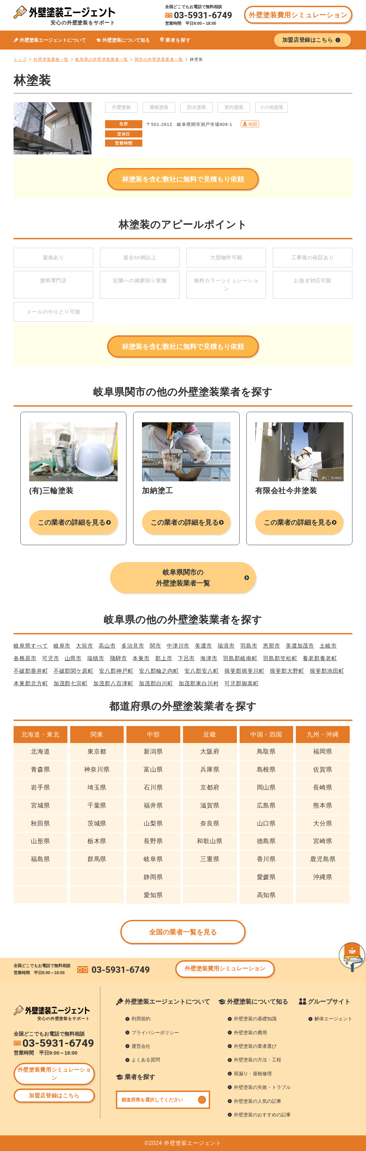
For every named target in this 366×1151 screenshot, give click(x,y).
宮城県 (40, 805)
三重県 (210, 859)
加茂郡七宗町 (71, 683)
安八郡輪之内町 (159, 671)
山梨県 (153, 823)
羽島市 (249, 646)
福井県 (153, 805)
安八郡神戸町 (116, 671)
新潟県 (153, 751)
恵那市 (271, 646)
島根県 (266, 769)
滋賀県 (210, 805)
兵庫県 (210, 769)
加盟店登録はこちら (54, 1095)
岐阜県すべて (31, 646)
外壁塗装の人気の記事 (257, 1101)
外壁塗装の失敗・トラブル (262, 1087)
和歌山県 (210, 841)
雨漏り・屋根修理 (253, 1073)
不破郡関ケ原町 (74, 671)
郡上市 (163, 658)
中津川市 (178, 646)
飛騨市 (118, 658)
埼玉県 (97, 787)
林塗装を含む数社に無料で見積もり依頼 (183, 179)
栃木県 (97, 841)
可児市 (50, 658)
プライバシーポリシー (155, 1032)
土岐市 (328, 646)
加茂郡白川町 (156, 683)
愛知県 (153, 895)
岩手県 (40, 787)
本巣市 (141, 658)
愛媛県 (266, 877)
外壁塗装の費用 (250, 1032)
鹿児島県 (323, 859)
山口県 (266, 823)
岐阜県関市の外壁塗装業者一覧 (183, 578)
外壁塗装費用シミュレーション (298, 15)
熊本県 (322, 805)
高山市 (107, 646)
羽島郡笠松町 (280, 658)
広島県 (266, 805)
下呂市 (186, 658)
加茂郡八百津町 (113, 683)
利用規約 (140, 1018)
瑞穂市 (95, 658)
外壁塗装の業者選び (255, 1046)
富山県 (153, 769)
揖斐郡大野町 (287, 671)
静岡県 (153, 877)
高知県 (266, 895)
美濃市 (203, 646)
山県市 (73, 658)
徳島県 (266, 841)
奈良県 (210, 823)
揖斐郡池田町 (327, 671)
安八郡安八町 (201, 671)
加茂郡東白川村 (199, 683)
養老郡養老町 (320, 658)
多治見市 (132, 646)
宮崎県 (322, 841)
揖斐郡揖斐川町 (244, 671)
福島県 (40, 859)
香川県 (266, 859)
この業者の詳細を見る (72, 522)
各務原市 (25, 658)
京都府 (210, 787)
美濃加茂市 (300, 646)
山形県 (40, 841)
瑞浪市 (226, 646)
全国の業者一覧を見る (183, 932)
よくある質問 (145, 1059)
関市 (155, 646)
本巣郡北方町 (31, 683)
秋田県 (40, 823)
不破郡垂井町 (31, 671)
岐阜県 (153, 859)
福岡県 (322, 751)
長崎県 (322, 787)
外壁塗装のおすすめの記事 (262, 1114)
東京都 (97, 751)
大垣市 (84, 646)
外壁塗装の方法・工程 (257, 1059)
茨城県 (97, 823)
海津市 (209, 658)
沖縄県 (322, 877)
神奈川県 (97, 769)
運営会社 (140, 1046)
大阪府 (210, 751)
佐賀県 (322, 769)
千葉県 (97, 805)
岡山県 (266, 787)
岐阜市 (62, 646)
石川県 (153, 787)
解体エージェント (333, 1018)
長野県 (153, 841)
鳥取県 (266, 751)
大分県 (322, 823)
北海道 (40, 751)
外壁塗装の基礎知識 (255, 1018)
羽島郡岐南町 (240, 658)
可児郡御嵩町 (241, 683)
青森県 (40, 769)
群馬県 (97, 859)
